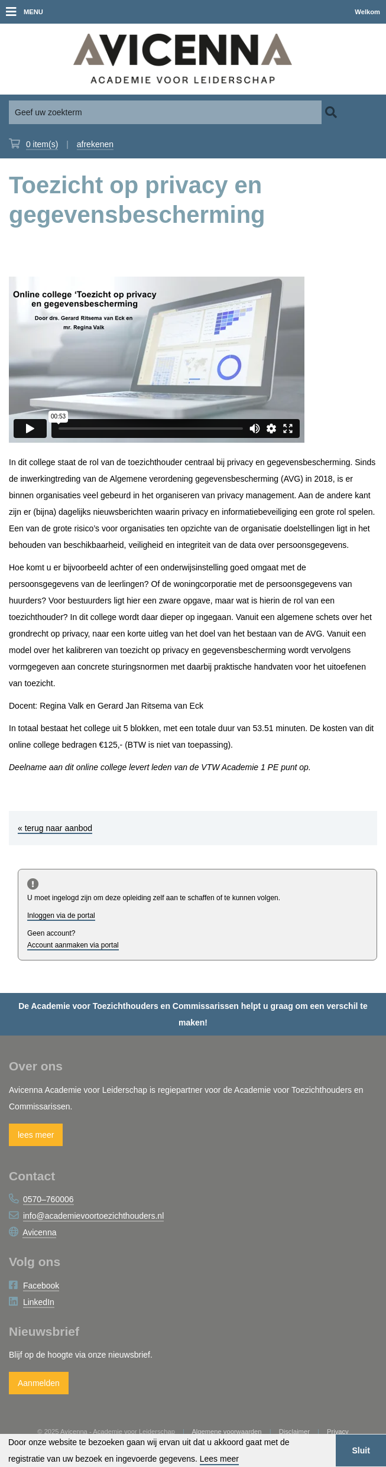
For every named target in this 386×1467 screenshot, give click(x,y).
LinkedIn (38, 1302)
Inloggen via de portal (61, 915)
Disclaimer (294, 1431)
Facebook (41, 1285)
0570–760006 (48, 1199)
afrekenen (95, 144)
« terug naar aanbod (55, 828)
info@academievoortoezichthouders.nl (93, 1216)
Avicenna (39, 1232)
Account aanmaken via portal (73, 945)
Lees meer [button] (219, 1458)
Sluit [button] (360, 1450)
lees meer (36, 1135)
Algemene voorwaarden (226, 1431)
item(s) (42, 144)
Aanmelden (39, 1383)
